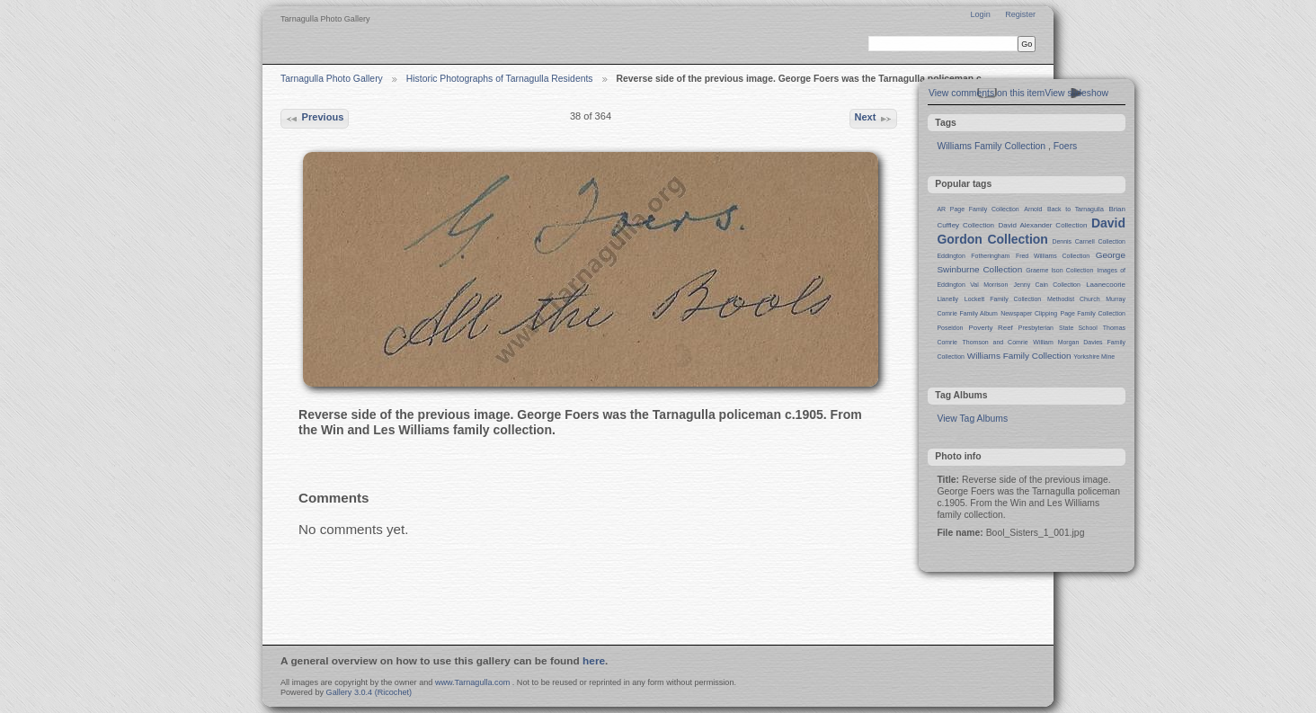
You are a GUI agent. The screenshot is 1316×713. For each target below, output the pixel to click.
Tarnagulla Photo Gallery (331, 79)
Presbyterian (1036, 328)
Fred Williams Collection (1052, 256)
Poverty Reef (990, 328)
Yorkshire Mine (1094, 356)
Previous (314, 118)
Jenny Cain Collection (1047, 284)
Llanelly (947, 299)
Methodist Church (1073, 299)
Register (1020, 14)
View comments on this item (987, 93)
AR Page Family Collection (977, 209)
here (593, 661)
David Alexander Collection (1043, 225)
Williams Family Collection (991, 146)
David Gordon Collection (1031, 231)
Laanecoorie (1105, 285)
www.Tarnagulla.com (472, 682)
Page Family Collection (1093, 313)
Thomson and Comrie (995, 342)
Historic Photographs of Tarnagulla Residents (499, 79)
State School (1078, 328)
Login (980, 14)
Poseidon (950, 328)
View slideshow (1076, 93)
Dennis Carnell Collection (1088, 241)
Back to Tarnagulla (1075, 209)
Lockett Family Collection (1003, 299)
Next (873, 118)
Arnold (1033, 209)
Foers (1066, 146)
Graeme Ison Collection (1059, 270)
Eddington (951, 256)
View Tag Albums (972, 418)
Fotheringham (990, 256)
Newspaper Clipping (1028, 313)
